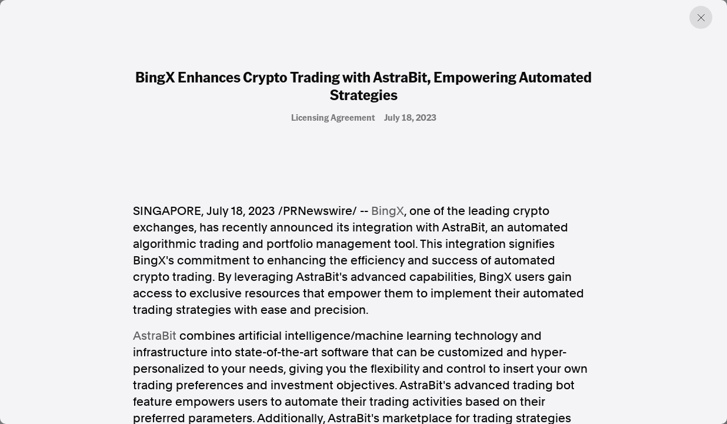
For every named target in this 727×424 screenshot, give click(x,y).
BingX (387, 211)
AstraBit (154, 336)
